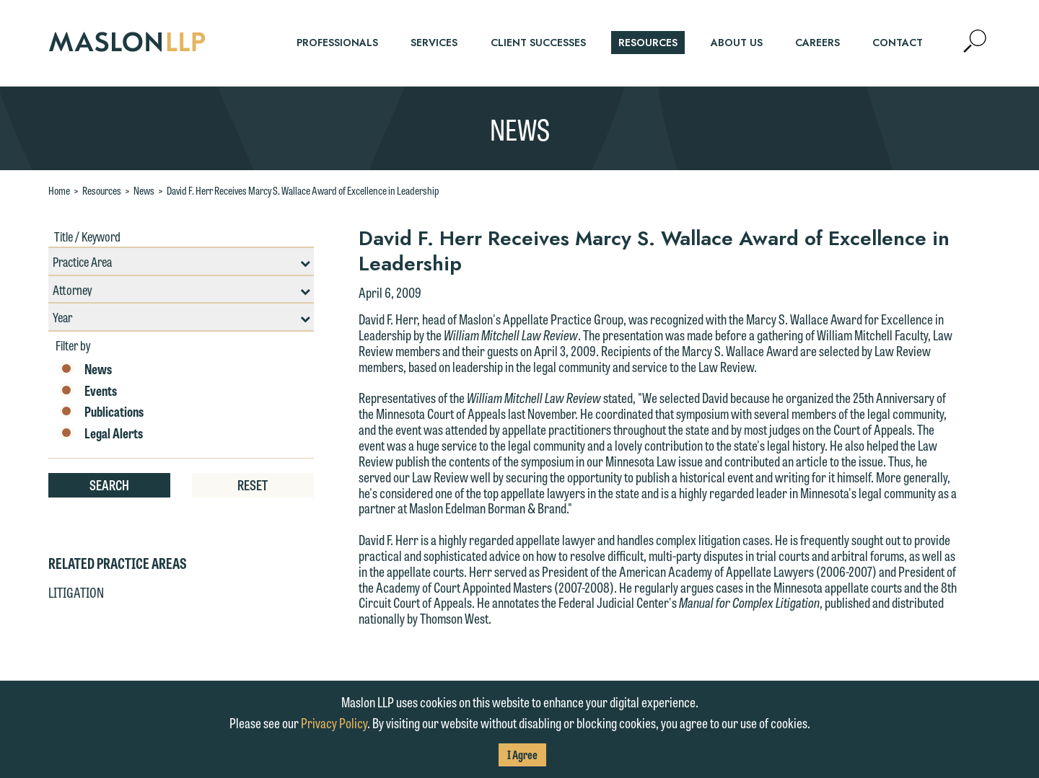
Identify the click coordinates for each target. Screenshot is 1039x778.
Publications (101, 412)
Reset (252, 484)
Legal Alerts (101, 433)
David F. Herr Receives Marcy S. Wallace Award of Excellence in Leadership (303, 190)
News (143, 190)
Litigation (76, 592)
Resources (101, 190)
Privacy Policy (334, 722)
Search (109, 484)
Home (59, 190)
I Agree (522, 754)
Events (88, 391)
